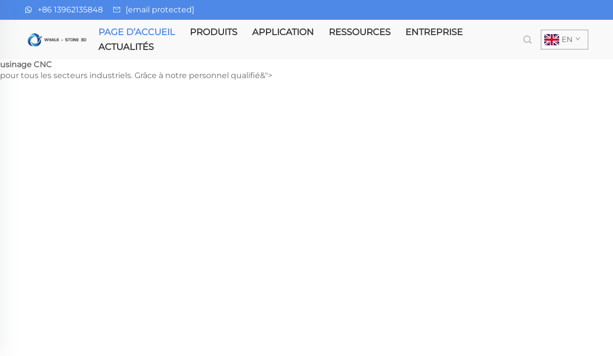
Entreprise (434, 32)
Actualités (126, 47)
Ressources (360, 32)
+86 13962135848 (70, 9)
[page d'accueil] (58, 39)
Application (283, 32)
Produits (213, 32)
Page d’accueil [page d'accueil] (136, 32)
